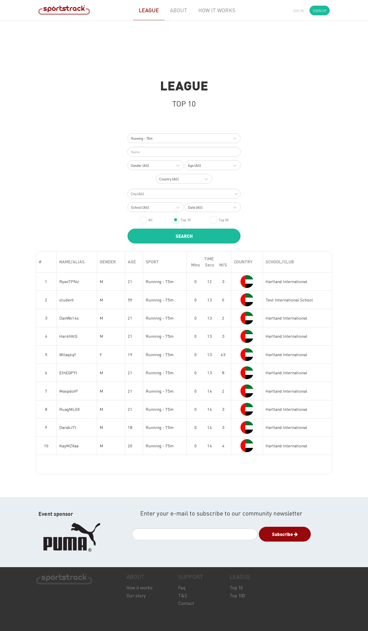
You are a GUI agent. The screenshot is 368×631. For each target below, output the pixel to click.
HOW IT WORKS (216, 10)
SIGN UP (319, 10)
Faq (182, 587)
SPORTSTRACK (64, 579)
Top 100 (237, 595)
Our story (136, 595)
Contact (186, 603)
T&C (183, 595)
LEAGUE (149, 10)
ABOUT (178, 10)
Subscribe (285, 534)
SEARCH (184, 236)
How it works (139, 587)
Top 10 (236, 587)
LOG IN (298, 10)
